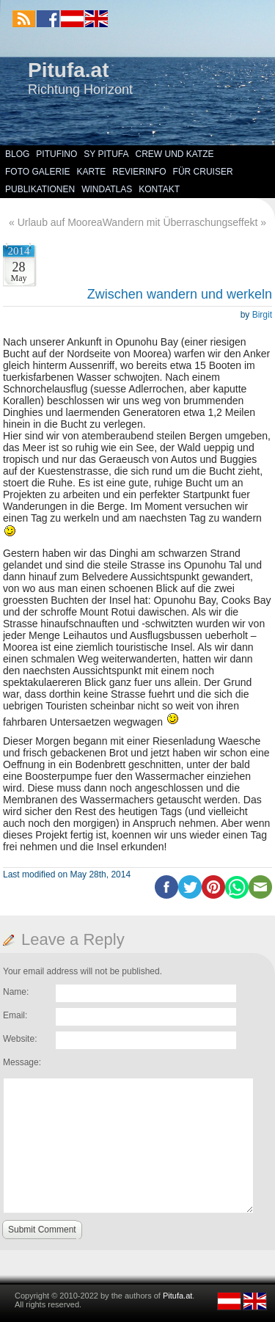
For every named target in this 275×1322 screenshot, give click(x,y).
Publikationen (40, 189)
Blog (17, 154)
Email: (15, 1015)
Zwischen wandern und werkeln (179, 294)
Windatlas (106, 189)
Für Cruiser (203, 172)
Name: (16, 992)
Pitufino (56, 154)
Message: (22, 1062)
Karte (91, 172)
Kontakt (159, 189)
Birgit (262, 315)
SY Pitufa (106, 154)
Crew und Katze (175, 154)
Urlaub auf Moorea (60, 222)
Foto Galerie (37, 172)
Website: (20, 1039)
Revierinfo (139, 172)
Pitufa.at (68, 70)
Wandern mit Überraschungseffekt (180, 222)
